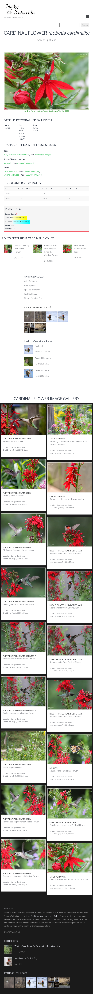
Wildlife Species (31, 281)
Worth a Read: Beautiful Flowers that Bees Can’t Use (37, 946)
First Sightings (30, 294)
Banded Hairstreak (43, 358)
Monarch (7, 163)
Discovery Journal (41, 916)
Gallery (56, 916)
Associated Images (43, 154)
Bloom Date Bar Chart (33, 298)
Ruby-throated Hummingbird (16, 154)
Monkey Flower (10, 171)
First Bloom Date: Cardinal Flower (80, 248)
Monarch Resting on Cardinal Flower (22, 248)
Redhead (39, 346)
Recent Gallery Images (37, 307)
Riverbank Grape (42, 370)
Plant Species (30, 285)
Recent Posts (11, 941)
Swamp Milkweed (11, 175)
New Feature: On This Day (26, 958)
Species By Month (32, 289)
